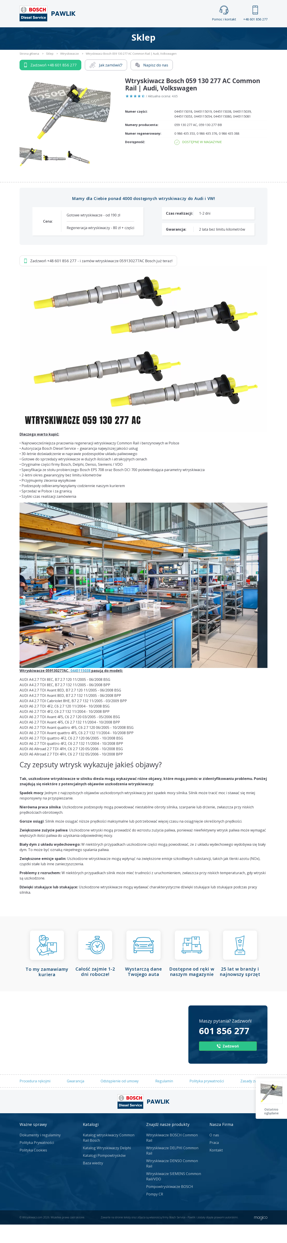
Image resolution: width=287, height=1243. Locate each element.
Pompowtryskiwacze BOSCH (169, 1205)
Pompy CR (154, 1212)
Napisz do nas (151, 83)
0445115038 (80, 688)
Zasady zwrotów (253, 1099)
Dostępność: (135, 160)
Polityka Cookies (33, 1168)
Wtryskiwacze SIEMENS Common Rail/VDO (173, 1195)
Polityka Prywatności (37, 1161)
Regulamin (164, 1099)
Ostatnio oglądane (271, 1111)
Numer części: (136, 130)
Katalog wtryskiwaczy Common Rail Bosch (108, 1156)
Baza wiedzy (93, 1181)
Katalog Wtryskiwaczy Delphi (107, 1166)
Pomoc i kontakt (224, 13)
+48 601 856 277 (255, 13)
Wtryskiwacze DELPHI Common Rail (172, 1169)
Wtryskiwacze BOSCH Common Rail (172, 1156)
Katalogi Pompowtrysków (104, 1173)
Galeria (127, 34)
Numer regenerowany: (143, 152)
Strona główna (94, 34)
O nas (214, 1153)
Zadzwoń (50, 83)
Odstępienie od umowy (120, 1099)
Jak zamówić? (106, 83)
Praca (150, 34)
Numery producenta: (141, 143)
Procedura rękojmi (35, 1099)
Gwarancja (75, 1099)
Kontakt (199, 34)
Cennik (173, 34)
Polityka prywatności (206, 1099)
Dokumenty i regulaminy (40, 1153)
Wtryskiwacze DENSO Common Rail (172, 1182)
